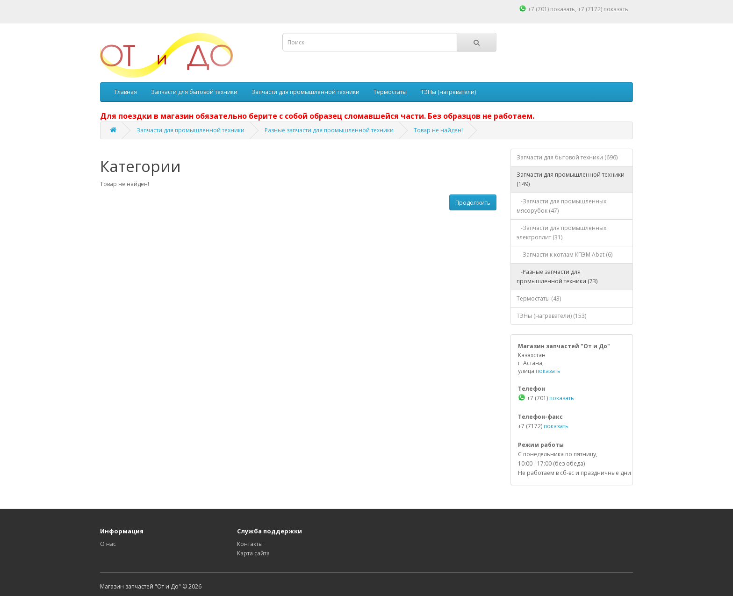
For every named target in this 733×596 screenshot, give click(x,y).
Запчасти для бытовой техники (194, 92)
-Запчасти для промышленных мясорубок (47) (561, 206)
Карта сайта (253, 553)
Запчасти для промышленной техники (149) (571, 179)
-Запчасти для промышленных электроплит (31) (561, 232)
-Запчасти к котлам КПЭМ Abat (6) (564, 255)
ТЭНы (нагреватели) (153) (551, 316)
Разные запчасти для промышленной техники (329, 130)
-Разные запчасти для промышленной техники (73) (557, 276)
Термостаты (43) (539, 298)
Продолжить (472, 203)
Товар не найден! (438, 130)
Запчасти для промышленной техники (305, 92)
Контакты (250, 544)
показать (562, 9)
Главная (126, 92)
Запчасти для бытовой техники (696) (567, 157)
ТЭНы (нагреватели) (448, 92)
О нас (108, 544)
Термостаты (390, 92)
